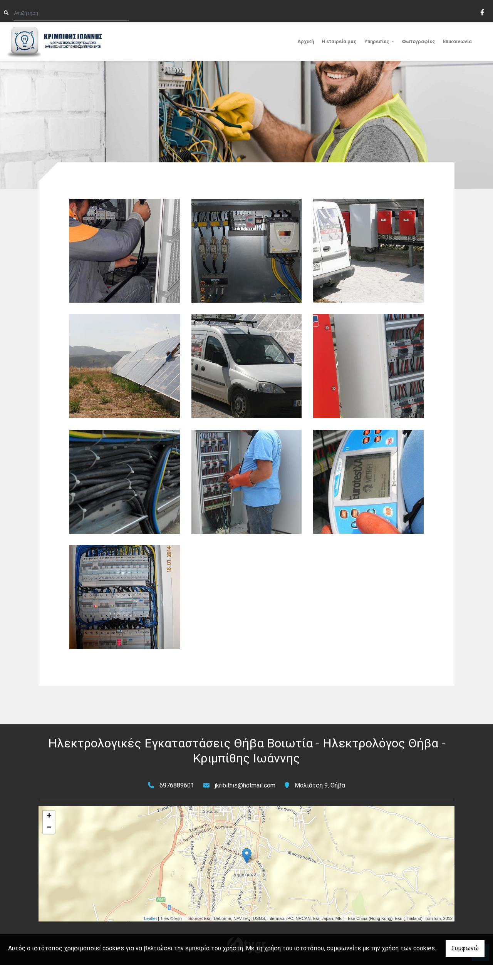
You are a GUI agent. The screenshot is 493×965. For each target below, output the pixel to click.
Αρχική (305, 41)
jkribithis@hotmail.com (245, 785)
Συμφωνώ (465, 948)
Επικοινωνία (457, 41)
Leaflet (150, 918)
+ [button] (49, 816)
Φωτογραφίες (418, 41)
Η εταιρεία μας (339, 41)
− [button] (49, 828)
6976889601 (176, 785)
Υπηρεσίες (377, 41)
